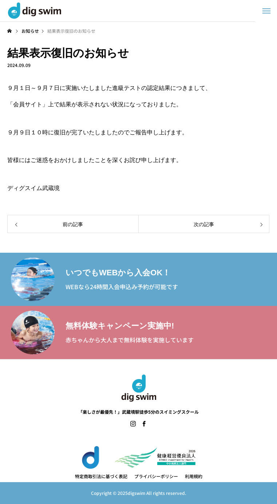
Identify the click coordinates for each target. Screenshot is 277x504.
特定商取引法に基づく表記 (101, 476)
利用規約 (193, 476)
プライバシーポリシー (156, 476)
